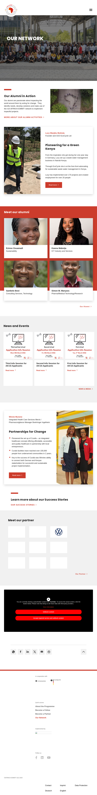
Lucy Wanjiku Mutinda (54, 133)
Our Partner (80, 574)
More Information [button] (48, 607)
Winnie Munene (15, 417)
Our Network (40, 718)
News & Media (85, 389)
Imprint (63, 785)
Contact (48, 785)
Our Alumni (85, 306)
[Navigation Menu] (91, 10)
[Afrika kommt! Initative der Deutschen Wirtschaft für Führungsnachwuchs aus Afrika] (11, 9)
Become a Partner (43, 714)
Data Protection (81, 785)
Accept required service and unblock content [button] (48, 618)
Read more (53, 185)
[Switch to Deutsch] (51, 790)
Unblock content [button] (48, 612)
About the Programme (44, 706)
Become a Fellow (42, 710)
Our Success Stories (23, 505)
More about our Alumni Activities (23, 117)
